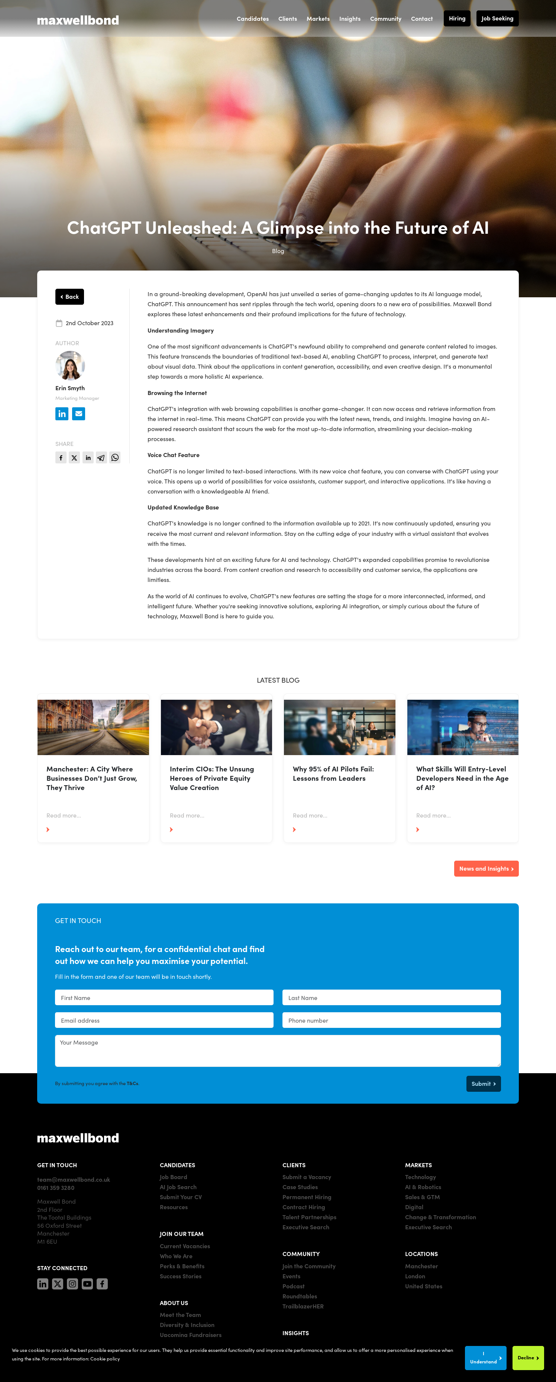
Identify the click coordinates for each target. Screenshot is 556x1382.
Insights (350, 18)
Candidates (253, 18)
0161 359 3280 (55, 1187)
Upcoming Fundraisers (191, 1334)
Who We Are (176, 1256)
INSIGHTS (295, 1332)
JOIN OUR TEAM (182, 1233)
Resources (174, 1207)
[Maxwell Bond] (78, 18)
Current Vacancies (185, 1246)
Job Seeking (498, 18)
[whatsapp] (114, 457)
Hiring (457, 18)
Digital (414, 1207)
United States (423, 1286)
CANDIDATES (177, 1165)
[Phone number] (391, 1020)
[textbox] (164, 997)
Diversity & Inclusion (187, 1324)
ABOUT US (174, 1302)
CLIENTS (294, 1165)
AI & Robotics (423, 1186)
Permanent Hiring (307, 1196)
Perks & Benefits (182, 1266)
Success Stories (180, 1276)
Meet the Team (180, 1314)
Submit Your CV (181, 1196)
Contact (422, 18)
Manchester (421, 1266)
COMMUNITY (301, 1253)
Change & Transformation (440, 1217)
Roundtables (299, 1296)
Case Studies (300, 1186)
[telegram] (101, 457)
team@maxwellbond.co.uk (73, 1179)
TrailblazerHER (303, 1306)
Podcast (293, 1286)
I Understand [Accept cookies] (483, 1357)
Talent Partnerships (309, 1217)
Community (385, 18)
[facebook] (61, 457)
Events (291, 1276)
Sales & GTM (422, 1196)
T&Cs (132, 1083)
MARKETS (418, 1165)
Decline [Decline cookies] (526, 1357)
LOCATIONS (421, 1253)
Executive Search (305, 1227)
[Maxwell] (78, 1137)
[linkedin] (88, 457)
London (415, 1276)
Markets (318, 18)
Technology (420, 1176)
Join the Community (309, 1266)
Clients (287, 18)
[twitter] (74, 457)
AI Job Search (178, 1186)
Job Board (173, 1176)
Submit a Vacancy (306, 1176)
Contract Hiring (303, 1207)
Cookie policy (105, 1358)
